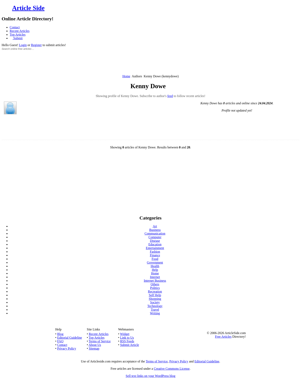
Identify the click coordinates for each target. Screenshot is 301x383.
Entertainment (155, 248)
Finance (155, 255)
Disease (155, 240)
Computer (155, 237)
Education (154, 244)
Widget (124, 334)
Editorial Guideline (69, 337)
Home (126, 76)
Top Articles (17, 34)
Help (155, 269)
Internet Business (155, 280)
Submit (17, 38)
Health (155, 266)
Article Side (28, 7)
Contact (15, 27)
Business (155, 230)
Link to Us (127, 337)
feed (170, 96)
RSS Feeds (127, 341)
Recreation (155, 291)
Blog (60, 334)
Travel (155, 309)
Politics (155, 288)
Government (155, 262)
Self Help (155, 295)
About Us (95, 345)
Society (155, 302)
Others (155, 284)
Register (36, 45)
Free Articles (223, 336)
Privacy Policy (66, 348)
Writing (155, 313)
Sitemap (94, 348)
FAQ (60, 341)
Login (23, 45)
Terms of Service (100, 341)
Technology (154, 306)
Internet (155, 277)
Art (155, 226)
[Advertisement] (150, 65)
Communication (155, 233)
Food (155, 259)
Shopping (155, 298)
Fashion (155, 251)
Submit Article (129, 345)
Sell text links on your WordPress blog (150, 376)
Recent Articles (19, 31)
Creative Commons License (172, 368)
